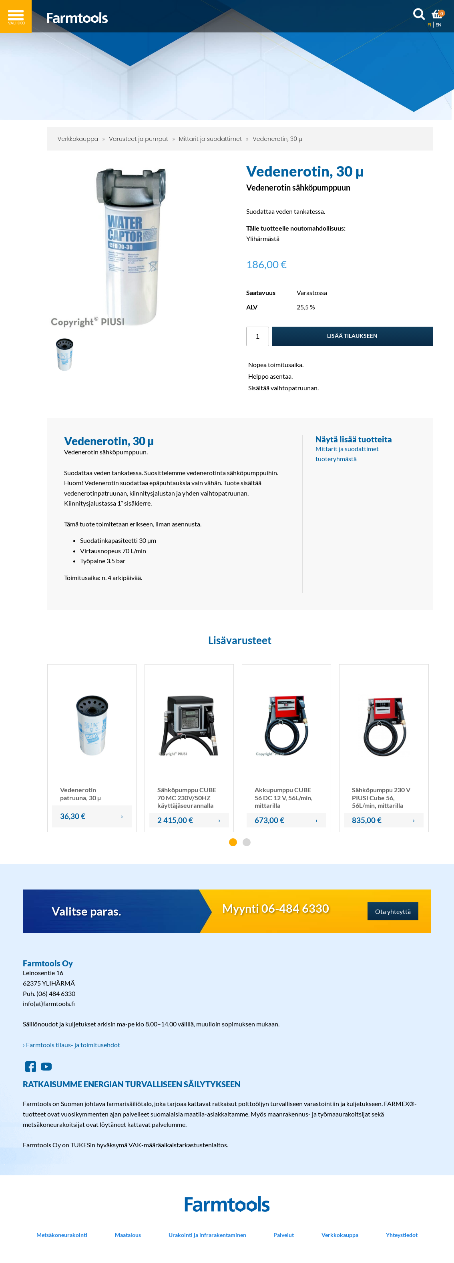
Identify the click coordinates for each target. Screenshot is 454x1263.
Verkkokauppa (78, 139)
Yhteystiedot (402, 1234)
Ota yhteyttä (393, 911)
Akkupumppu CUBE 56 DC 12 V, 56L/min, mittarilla (284, 797)
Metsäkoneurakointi (61, 1234)
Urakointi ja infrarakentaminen (207, 1234)
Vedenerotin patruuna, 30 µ (80, 793)
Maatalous (128, 1234)
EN (438, 24)
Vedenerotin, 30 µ (277, 139)
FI (429, 24)
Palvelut (283, 1234)
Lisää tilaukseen (352, 335)
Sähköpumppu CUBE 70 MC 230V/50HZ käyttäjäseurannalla (186, 797)
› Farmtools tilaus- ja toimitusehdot (71, 1044)
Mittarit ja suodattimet (210, 139)
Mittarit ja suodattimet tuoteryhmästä (347, 454)
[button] (233, 842)
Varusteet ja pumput (138, 139)
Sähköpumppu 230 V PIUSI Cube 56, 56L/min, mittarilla (381, 797)
